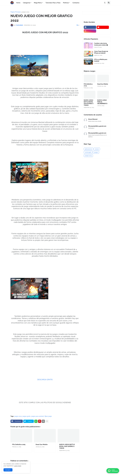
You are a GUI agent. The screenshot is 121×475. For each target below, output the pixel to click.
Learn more (17, 466)
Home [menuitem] (18, 3)
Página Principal (15, 12)
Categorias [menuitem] (26, 3)
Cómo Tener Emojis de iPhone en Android (101, 52)
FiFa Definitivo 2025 (18, 444)
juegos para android (37, 416)
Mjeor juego (48, 416)
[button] (105, 3)
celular (97, 149)
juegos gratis (26, 416)
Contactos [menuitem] (76, 3)
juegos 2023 (25, 12)
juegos (96, 152)
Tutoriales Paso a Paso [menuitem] (53, 3)
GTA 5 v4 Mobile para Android (100, 60)
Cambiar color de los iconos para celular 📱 (101, 44)
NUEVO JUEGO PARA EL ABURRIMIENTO (102, 101)
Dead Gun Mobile (42, 444)
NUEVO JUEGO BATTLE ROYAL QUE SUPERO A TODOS (67, 446)
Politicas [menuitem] (66, 3)
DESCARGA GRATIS (45, 380)
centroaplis (88, 152)
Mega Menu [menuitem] (38, 3)
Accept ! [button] (8, 470)
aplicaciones (88, 149)
